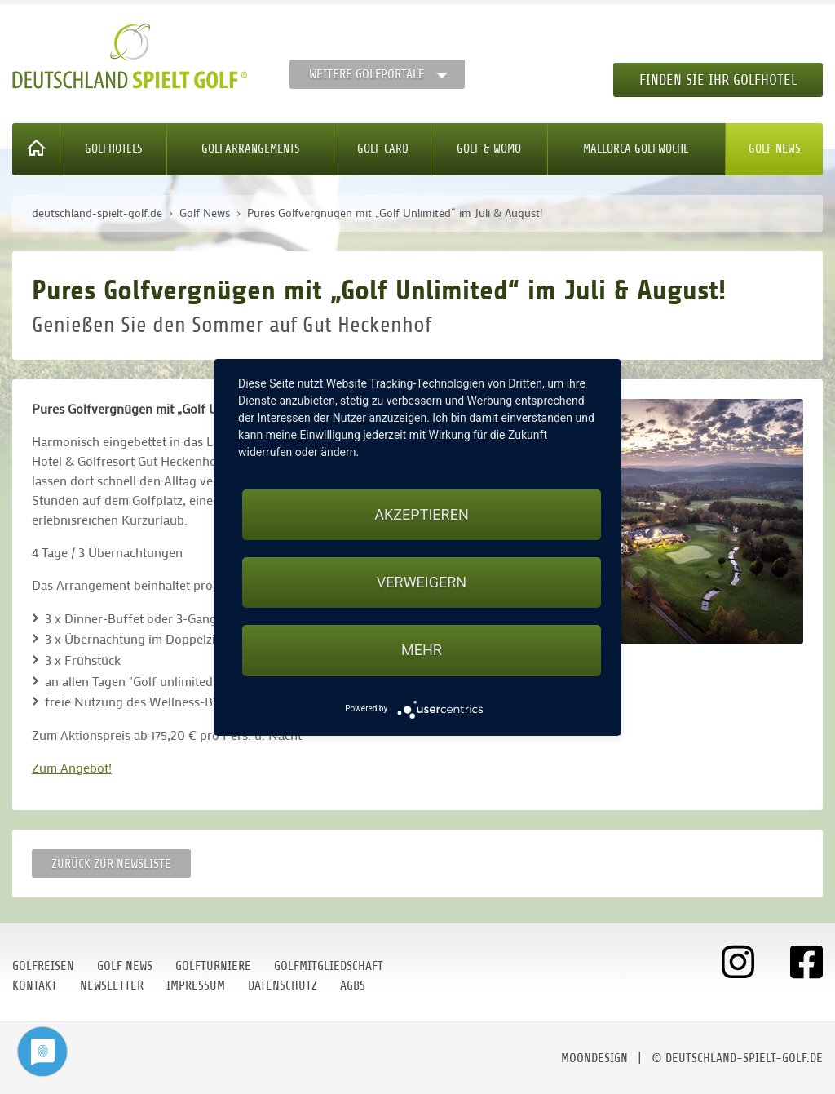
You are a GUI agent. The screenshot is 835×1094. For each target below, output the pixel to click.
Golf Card (383, 149)
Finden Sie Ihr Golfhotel (718, 80)
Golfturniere (213, 966)
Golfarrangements (250, 149)
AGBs (352, 985)
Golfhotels (114, 149)
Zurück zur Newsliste (111, 864)
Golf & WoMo (489, 149)
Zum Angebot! (72, 767)
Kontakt (34, 985)
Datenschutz (282, 985)
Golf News (775, 149)
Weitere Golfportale (367, 74)
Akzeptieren (421, 514)
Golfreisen (43, 966)
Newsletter (112, 985)
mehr (421, 649)
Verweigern (421, 582)
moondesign (594, 1058)
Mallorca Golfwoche (636, 149)
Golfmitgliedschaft (328, 966)
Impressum (195, 985)
